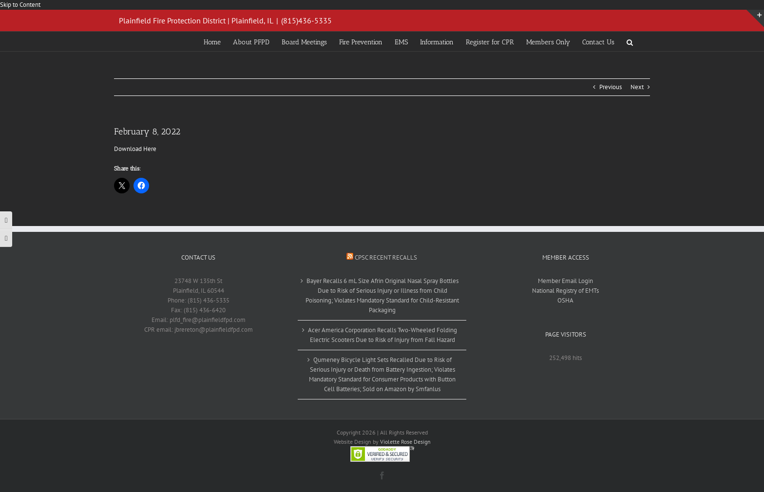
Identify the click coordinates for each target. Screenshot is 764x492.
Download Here (135, 149)
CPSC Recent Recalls (386, 257)
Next (637, 87)
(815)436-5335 (306, 20)
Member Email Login (565, 281)
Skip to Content (20, 4)
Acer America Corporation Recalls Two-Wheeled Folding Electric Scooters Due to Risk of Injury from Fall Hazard (382, 335)
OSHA (565, 300)
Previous (610, 87)
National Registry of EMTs (565, 290)
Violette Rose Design (405, 441)
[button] (630, 41)
